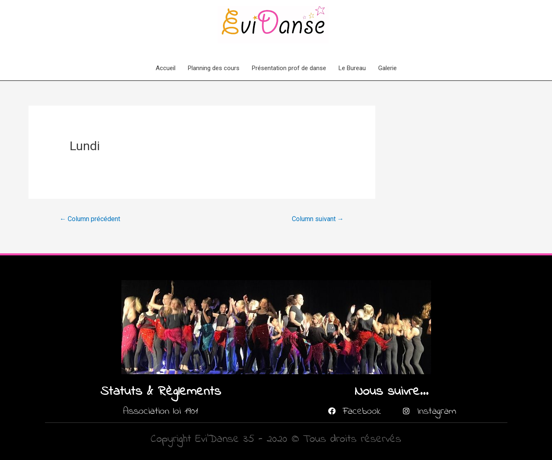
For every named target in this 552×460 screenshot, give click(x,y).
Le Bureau (352, 68)
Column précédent (89, 219)
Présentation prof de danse (289, 68)
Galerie (387, 68)
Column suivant (318, 219)
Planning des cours (213, 68)
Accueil (165, 68)
